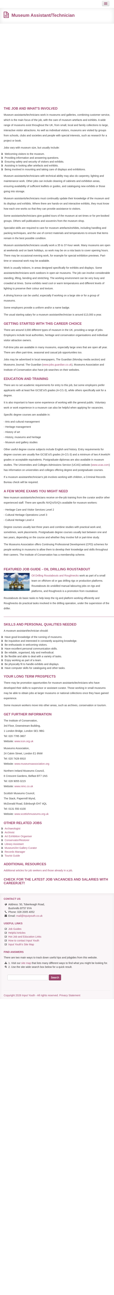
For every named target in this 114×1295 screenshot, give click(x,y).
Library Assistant (14, 844)
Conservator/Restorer (17, 840)
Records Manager (15, 851)
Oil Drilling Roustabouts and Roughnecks (55, 575)
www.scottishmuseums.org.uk (31, 813)
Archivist (9, 832)
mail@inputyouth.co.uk (29, 915)
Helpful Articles (17, 932)
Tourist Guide (12, 855)
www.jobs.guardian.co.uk (57, 364)
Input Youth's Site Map (21, 944)
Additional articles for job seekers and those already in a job (38, 870)
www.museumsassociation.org (31, 763)
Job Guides (14, 928)
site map (26, 963)
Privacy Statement (69, 995)
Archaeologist (12, 828)
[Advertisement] (34, 62)
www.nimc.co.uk (23, 786)
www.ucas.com (100, 464)
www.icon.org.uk (23, 741)
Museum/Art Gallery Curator (21, 847)
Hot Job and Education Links (24, 936)
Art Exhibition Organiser (18, 836)
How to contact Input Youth (23, 940)
